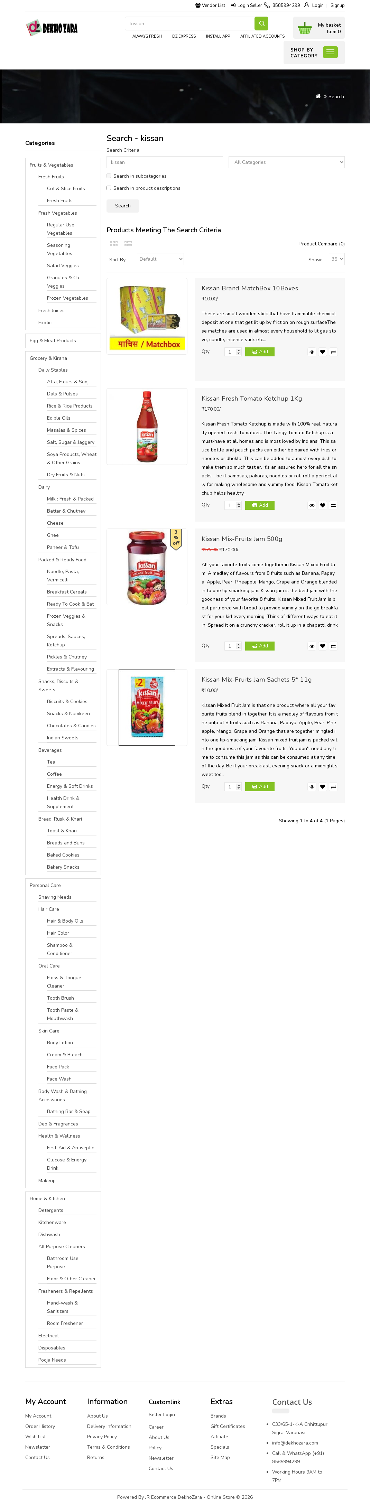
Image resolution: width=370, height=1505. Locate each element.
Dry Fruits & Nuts (66, 474)
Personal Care (45, 885)
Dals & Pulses (62, 394)
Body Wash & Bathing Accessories (62, 1095)
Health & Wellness (59, 1136)
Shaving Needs (55, 897)
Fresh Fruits (51, 177)
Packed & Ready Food (62, 560)
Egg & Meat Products (53, 340)
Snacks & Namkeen (68, 713)
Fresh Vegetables (57, 213)
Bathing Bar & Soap (69, 1111)
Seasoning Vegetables (59, 249)
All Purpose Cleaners (61, 1246)
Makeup (47, 1180)
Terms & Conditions (108, 1447)
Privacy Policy (102, 1436)
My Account (38, 1416)
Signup (338, 5)
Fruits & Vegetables (51, 165)
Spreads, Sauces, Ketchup (66, 640)
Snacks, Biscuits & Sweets (58, 685)
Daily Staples (53, 370)
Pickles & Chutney (67, 657)
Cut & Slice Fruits (66, 188)
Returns (95, 1457)
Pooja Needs (52, 1360)
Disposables (51, 1348)
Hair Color (58, 933)
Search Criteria (123, 150)
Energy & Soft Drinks (70, 786)
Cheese (55, 523)
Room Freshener (65, 1323)
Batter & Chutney (66, 511)
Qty (206, 351)
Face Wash (59, 1079)
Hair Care (48, 909)
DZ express (184, 36)
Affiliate (219, 1436)
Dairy (44, 487)
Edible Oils (59, 418)
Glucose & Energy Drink (66, 1164)
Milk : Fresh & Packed (70, 499)
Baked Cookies (63, 855)
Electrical (48, 1336)
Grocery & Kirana (48, 358)
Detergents (50, 1210)
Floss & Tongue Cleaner (64, 981)
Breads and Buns (66, 843)
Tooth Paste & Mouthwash (62, 1014)
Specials (220, 1447)
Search (261, 23)
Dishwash (49, 1234)
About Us (97, 1416)
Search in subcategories (137, 176)
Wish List (35, 1436)
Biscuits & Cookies (67, 701)
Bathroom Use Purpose (62, 1262)
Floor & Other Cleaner (71, 1278)
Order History (40, 1426)
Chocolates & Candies (71, 725)
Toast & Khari (62, 831)
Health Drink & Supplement (63, 802)
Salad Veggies (63, 265)
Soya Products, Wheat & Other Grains (71, 458)
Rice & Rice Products (70, 406)
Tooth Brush (60, 998)
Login (318, 5)
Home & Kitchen (47, 1198)
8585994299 (286, 5)
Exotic (45, 322)
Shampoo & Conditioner (60, 949)
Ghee (53, 535)
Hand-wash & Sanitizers (62, 1307)
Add (263, 351)
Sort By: (118, 259)
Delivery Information (109, 1426)
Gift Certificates (228, 1426)
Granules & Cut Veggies (64, 281)
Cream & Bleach (65, 1054)
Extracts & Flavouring (70, 669)
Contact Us (37, 1457)
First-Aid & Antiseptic (70, 1147)
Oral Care (49, 966)
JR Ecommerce (160, 1497)
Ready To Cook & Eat (70, 604)
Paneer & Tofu (63, 547)
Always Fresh (147, 36)
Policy (155, 1448)
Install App (218, 36)
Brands (218, 1416)
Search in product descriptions (144, 188)
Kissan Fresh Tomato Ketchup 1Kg (252, 398)
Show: (315, 259)
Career (156, 1427)
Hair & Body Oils (65, 921)
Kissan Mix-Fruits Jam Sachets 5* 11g (257, 679)
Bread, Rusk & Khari (60, 819)
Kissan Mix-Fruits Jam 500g (242, 539)
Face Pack (58, 1067)
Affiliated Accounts (262, 36)
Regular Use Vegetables (60, 229)
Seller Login (162, 1414)
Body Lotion (60, 1042)
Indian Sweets (62, 738)
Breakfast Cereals (67, 592)
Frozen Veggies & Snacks (66, 620)
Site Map (220, 1457)
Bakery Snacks (63, 867)
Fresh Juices (51, 310)
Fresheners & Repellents (65, 1291)
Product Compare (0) (322, 244)
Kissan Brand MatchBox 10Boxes (250, 288)
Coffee (54, 774)
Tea (51, 762)
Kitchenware (52, 1222)
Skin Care (48, 1031)
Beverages (50, 750)
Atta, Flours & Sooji (68, 381)
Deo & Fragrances (58, 1124)
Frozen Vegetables (67, 298)
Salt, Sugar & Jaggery (70, 442)
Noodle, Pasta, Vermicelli (63, 575)
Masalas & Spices (66, 430)
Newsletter (37, 1447)
